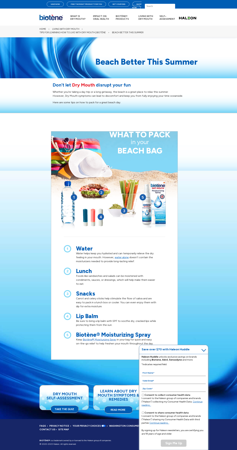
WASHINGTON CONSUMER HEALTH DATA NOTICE (137, 426)
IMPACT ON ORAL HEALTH (101, 17)
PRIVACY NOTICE (59, 426)
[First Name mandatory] (174, 372)
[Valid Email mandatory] (174, 380)
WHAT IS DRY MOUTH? (77, 17)
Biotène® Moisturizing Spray (99, 339)
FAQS (43, 426)
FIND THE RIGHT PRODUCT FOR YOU (86, 4)
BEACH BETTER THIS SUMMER (128, 32)
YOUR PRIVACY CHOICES (89, 426)
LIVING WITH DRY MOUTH (145, 17)
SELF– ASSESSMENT (167, 17)
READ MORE (118, 409)
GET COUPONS (118, 4)
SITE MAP (63, 429)
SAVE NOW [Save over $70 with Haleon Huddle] (55, 4)
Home (43, 29)
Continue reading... (159, 423)
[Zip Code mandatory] (174, 388)
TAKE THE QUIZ (64, 409)
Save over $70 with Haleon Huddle (166, 349)
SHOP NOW (137, 6)
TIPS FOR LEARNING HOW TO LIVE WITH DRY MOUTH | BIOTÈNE (73, 32)
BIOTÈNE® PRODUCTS (122, 17)
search (185, 7)
